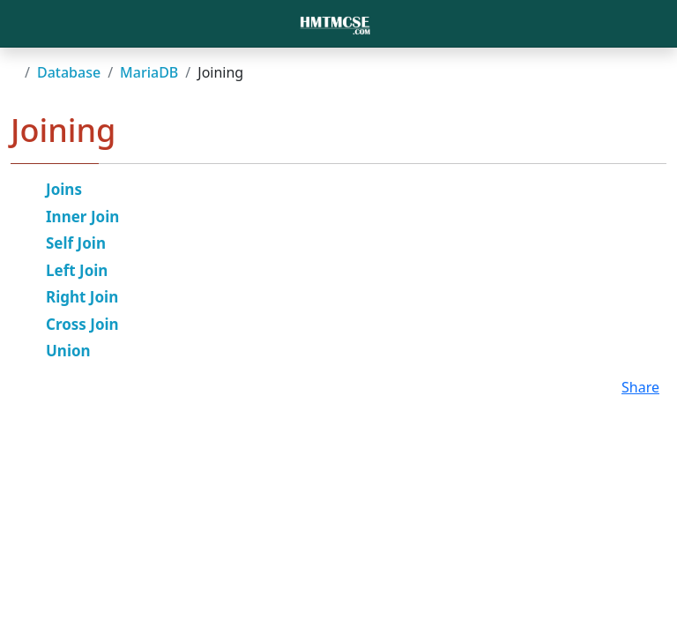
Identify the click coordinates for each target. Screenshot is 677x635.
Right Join (82, 297)
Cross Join (82, 324)
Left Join (77, 270)
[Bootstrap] (335, 24)
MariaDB (149, 72)
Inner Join (82, 216)
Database (68, 72)
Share (640, 387)
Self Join (76, 243)
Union (68, 350)
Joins (64, 189)
